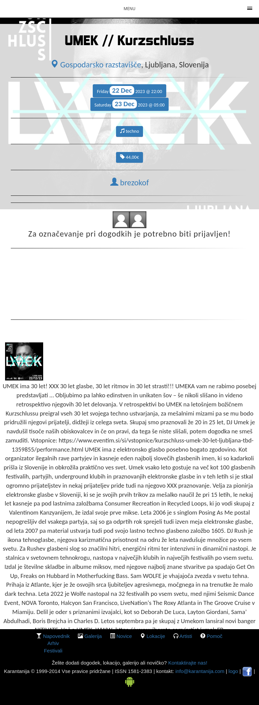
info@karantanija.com (199, 671)
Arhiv (53, 643)
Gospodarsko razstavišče (95, 65)
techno (129, 131)
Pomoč (215, 636)
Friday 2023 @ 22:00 (129, 90)
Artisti (185, 636)
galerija (93, 636)
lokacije (155, 636)
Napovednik (56, 636)
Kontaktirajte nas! (187, 663)
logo (233, 671)
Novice (124, 636)
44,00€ (129, 157)
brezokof (129, 183)
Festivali (53, 650)
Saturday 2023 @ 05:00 (129, 104)
